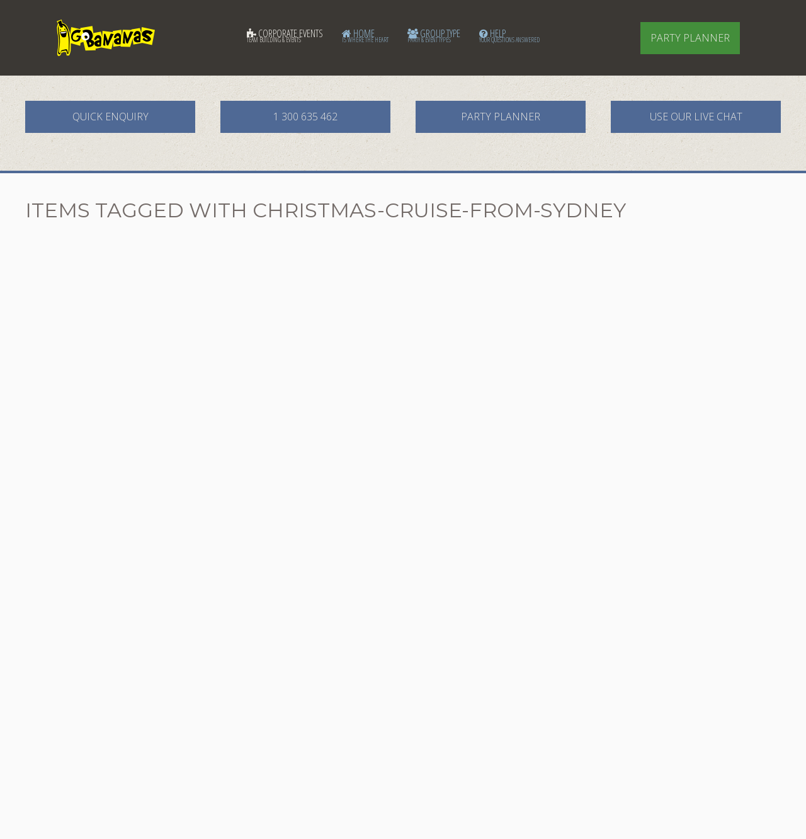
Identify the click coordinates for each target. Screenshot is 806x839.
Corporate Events (285, 35)
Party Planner (690, 38)
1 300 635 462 (305, 116)
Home (365, 35)
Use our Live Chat (696, 116)
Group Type (433, 35)
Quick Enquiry (110, 116)
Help (509, 35)
